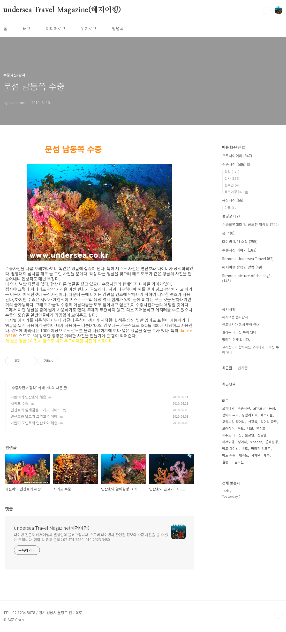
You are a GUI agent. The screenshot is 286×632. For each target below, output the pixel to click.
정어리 (242, 441)
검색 (266, 10)
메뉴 (233, 147)
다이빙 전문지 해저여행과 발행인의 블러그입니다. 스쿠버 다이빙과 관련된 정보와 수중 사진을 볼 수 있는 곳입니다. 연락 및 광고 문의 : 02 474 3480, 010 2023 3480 (91, 537)
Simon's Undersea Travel (248, 258)
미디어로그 (55, 28)
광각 (32, 387)
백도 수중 (229, 455)
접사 (231, 178)
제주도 (243, 455)
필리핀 (239, 461)
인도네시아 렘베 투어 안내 (240, 324)
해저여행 (228, 441)
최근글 (227, 367)
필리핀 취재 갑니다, (236, 339)
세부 (267, 455)
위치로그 (88, 28)
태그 (27, 28)
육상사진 (232, 200)
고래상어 (228, 428)
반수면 (231, 185)
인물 (230, 207)
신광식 (252, 421)
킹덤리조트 (249, 414)
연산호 (261, 428)
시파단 (255, 455)
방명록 (118, 28)
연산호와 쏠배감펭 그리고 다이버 (36, 409)
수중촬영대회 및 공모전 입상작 (250, 224)
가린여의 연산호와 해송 (28, 397)
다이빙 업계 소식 (240, 241)
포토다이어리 (237, 155)
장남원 (262, 435)
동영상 (231, 216)
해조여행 (236, 191)
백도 (245, 448)
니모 (250, 428)
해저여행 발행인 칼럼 (242, 267)
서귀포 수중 (19, 403)
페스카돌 (266, 414)
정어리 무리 (230, 414)
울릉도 (226, 461)
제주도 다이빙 (232, 435)
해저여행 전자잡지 (235, 317)
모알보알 (259, 408)
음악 (228, 233)
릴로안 (249, 435)
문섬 (272, 408)
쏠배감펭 (271, 441)
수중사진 (18, 387)
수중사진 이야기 (239, 250)
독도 (241, 428)
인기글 (243, 367)
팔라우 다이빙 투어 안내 (239, 332)
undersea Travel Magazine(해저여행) (62, 10)
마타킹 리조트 (261, 448)
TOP (278, 615)
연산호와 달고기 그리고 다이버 (34, 416)
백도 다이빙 (230, 448)
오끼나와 (228, 408)
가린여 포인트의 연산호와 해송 (34, 422)
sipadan (256, 441)
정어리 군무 (268, 421)
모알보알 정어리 (233, 421)
